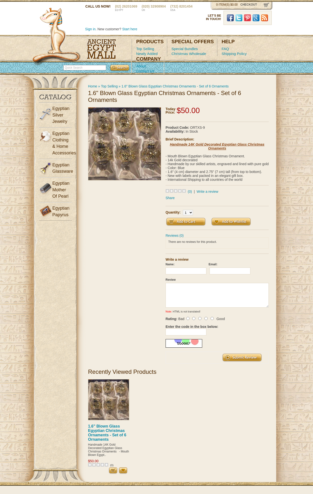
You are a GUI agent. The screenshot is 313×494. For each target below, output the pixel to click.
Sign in (90, 29)
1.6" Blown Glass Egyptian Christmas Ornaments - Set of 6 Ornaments (175, 86)
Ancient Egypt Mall (101, 49)
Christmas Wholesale (188, 54)
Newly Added (147, 54)
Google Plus (256, 17)
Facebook (230, 17)
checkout (248, 4)
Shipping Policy (234, 54)
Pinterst (247, 17)
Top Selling (145, 49)
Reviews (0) (175, 235)
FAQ (225, 49)
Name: (170, 264)
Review (171, 279)
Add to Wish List (231, 221)
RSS (264, 17)
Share (170, 198)
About (141, 66)
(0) (190, 191)
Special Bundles (184, 49)
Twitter (238, 17)
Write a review (207, 191)
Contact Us (145, 71)
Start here (129, 29)
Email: (213, 264)
